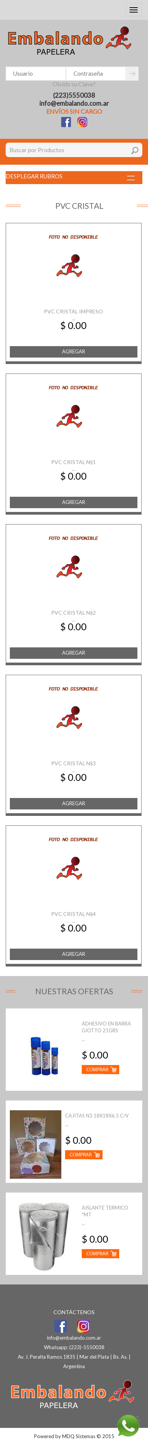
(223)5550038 (74, 95)
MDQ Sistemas (78, 1436)
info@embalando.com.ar (74, 103)
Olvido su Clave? (74, 83)
